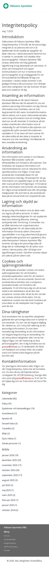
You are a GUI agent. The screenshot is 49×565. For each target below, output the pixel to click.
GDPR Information (11, 546)
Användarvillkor (10, 539)
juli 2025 (7, 485)
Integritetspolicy (10, 543)
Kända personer (11, 443)
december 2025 (11, 460)
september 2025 (12, 475)
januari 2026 (10, 455)
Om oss (7, 536)
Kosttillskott (9, 413)
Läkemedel (9, 398)
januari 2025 (9, 505)
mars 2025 (8, 495)
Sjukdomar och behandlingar (18, 408)
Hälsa (7, 403)
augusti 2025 (10, 480)
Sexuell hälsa (10, 423)
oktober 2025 (10, 470)
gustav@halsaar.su (11, 346)
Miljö (6, 433)
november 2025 (11, 465)
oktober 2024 (10, 510)
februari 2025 (10, 500)
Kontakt (7, 550)
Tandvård (8, 428)
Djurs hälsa (9, 438)
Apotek (7, 418)
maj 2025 (8, 490)
